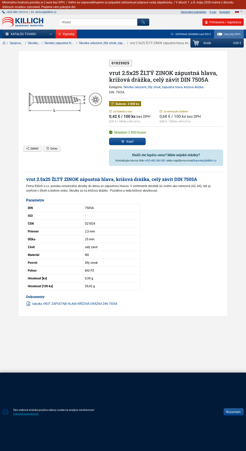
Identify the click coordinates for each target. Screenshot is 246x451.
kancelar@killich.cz (205, 160)
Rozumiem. (233, 412)
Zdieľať (32, 148)
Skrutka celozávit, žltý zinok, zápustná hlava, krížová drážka (163, 87)
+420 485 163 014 (15, 12)
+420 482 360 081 (155, 160)
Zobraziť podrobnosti (25, 414)
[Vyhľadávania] (98, 22)
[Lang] (238, 11)
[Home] (3, 43)
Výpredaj (66, 34)
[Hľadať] (143, 22)
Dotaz (52, 148)
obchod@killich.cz (43, 12)
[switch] (219, 34)
